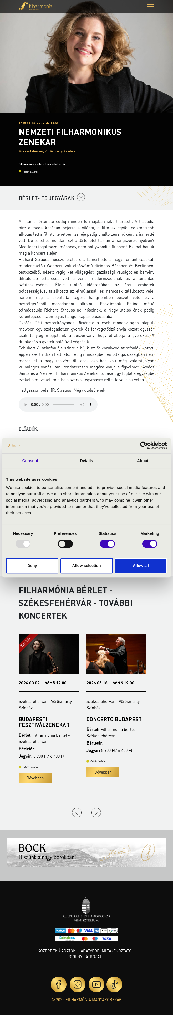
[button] (150, 7)
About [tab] (143, 460)
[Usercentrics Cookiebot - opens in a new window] (144, 445)
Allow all (141, 565)
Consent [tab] (30, 460)
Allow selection (86, 565)
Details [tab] (86, 460)
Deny (32, 565)
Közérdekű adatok (57, 950)
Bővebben (35, 777)
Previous (77, 812)
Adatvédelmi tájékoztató (106, 950)
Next (96, 812)
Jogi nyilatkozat (84, 956)
